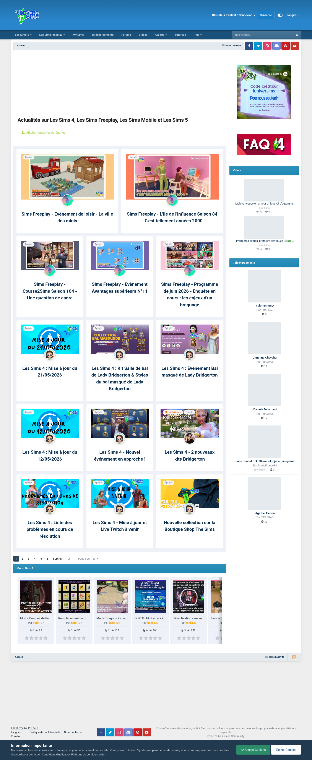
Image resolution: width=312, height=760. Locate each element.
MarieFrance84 (267, 465)
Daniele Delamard (264, 409)
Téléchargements (102, 34)
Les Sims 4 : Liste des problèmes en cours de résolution (49, 529)
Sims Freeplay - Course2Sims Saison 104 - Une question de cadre (50, 291)
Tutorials (180, 34)
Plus (197, 34)
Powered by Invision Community (225, 736)
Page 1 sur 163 (88, 558)
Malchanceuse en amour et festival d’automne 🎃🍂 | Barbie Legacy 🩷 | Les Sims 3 (264, 204)
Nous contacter (73, 732)
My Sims (78, 34)
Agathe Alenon (265, 513)
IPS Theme (17, 728)
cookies (44, 750)
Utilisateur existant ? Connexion (234, 15)
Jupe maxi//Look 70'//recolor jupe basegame (265, 461)
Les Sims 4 (22, 34)
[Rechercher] (251, 35)
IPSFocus (33, 728)
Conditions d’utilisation (56, 754)
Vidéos (143, 34)
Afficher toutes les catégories (43, 132)
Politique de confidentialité (44, 732)
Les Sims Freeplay (51, 34)
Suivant (58, 558)
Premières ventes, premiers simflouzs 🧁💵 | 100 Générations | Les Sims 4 (264, 241)
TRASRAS (267, 310)
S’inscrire (266, 15)
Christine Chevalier (265, 357)
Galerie (160, 34)
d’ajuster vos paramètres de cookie (157, 750)
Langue (293, 15)
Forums (126, 34)
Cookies (15, 736)
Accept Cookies (253, 750)
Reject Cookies (286, 750)
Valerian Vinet (265, 305)
